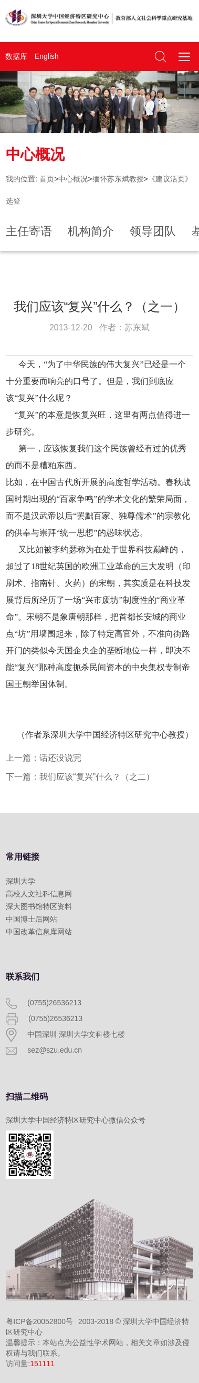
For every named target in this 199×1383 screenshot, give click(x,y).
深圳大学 (20, 881)
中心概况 (73, 179)
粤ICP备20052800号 (39, 1321)
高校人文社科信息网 (39, 894)
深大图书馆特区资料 (39, 906)
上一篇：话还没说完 (43, 757)
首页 (46, 179)
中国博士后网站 (31, 919)
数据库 (16, 56)
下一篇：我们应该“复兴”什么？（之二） (80, 776)
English (47, 56)
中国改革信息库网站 (39, 931)
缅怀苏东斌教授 (118, 179)
